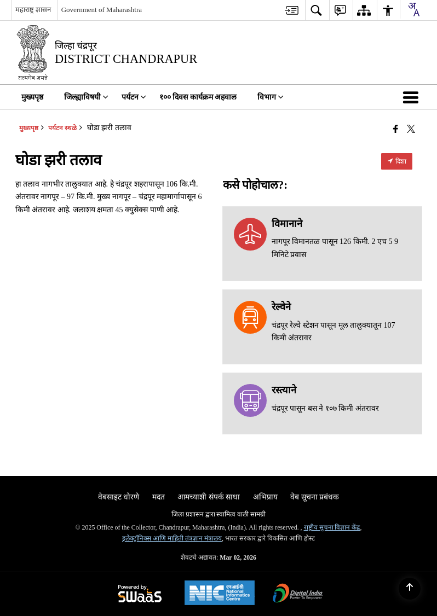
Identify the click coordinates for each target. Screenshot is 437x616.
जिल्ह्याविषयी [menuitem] (86, 97)
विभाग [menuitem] (270, 97)
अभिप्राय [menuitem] (265, 497)
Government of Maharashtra (101, 9)
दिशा (396, 161)
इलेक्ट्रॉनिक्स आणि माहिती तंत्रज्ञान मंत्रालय (172, 538)
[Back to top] (410, 589)
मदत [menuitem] (158, 497)
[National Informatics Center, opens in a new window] (219, 594)
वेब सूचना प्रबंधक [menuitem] (314, 497)
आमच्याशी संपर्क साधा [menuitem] (208, 497)
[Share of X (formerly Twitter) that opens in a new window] (411, 129)
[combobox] (413, 9)
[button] (413, 97)
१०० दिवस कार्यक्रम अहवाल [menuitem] (198, 97)
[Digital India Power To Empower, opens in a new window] (297, 594)
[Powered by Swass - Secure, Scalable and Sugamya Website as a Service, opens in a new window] (140, 594)
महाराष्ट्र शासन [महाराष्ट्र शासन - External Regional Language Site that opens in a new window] (33, 9)
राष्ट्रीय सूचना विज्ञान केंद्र (332, 527)
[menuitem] (291, 10)
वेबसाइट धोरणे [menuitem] (119, 497)
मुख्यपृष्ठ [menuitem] (32, 97)
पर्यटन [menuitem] (134, 97)
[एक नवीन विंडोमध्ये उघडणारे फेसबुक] (396, 129)
